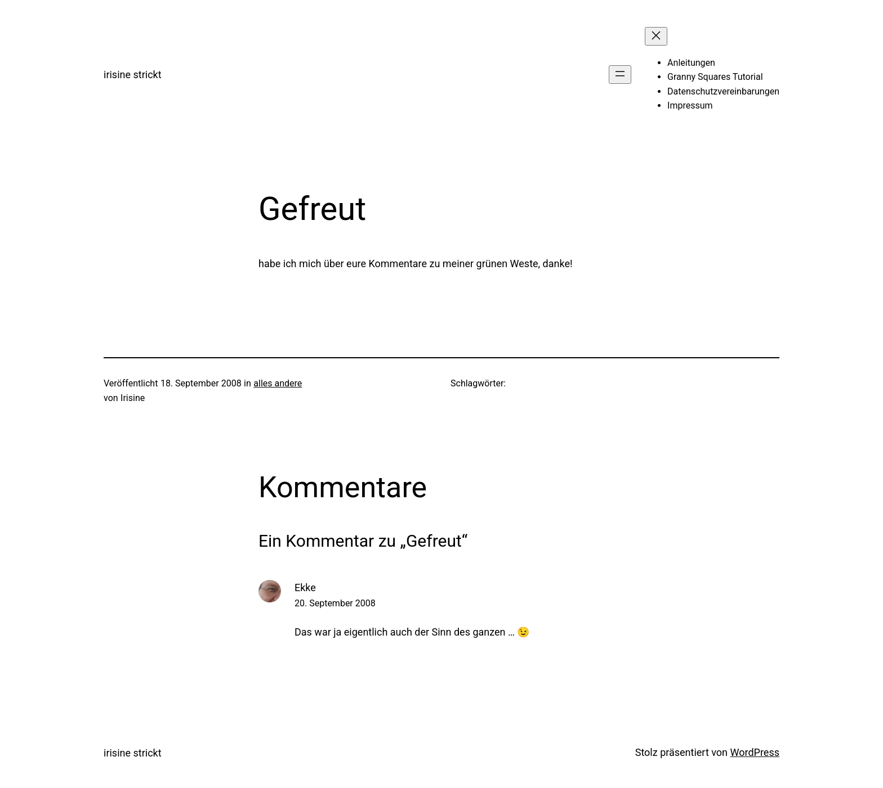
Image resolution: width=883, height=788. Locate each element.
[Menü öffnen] (620, 74)
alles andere (277, 383)
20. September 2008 (335, 603)
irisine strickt (133, 74)
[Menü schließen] (656, 36)
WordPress (754, 752)
